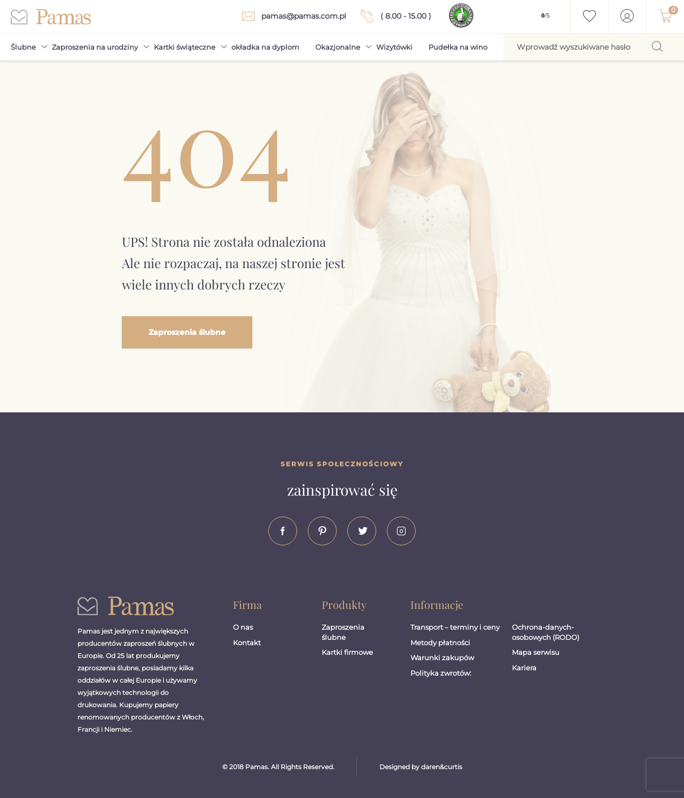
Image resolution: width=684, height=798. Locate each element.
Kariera (524, 667)
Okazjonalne (337, 47)
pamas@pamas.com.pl (292, 16)
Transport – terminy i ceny (455, 627)
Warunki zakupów (442, 657)
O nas (243, 627)
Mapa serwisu (535, 652)
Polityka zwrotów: (440, 673)
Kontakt (247, 642)
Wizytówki (394, 47)
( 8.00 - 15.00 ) (394, 16)
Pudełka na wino (458, 47)
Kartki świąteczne (184, 47)
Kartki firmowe (347, 652)
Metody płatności (440, 642)
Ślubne (23, 47)
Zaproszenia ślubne (187, 332)
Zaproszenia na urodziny (95, 47)
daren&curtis (441, 767)
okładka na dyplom (265, 47)
